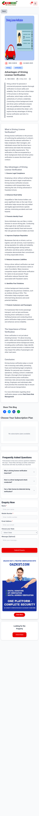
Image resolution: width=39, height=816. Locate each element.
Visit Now (19, 615)
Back (4, 11)
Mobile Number (7, 513)
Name (4, 506)
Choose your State (8, 529)
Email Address (7, 521)
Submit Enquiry (19, 550)
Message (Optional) (8, 536)
